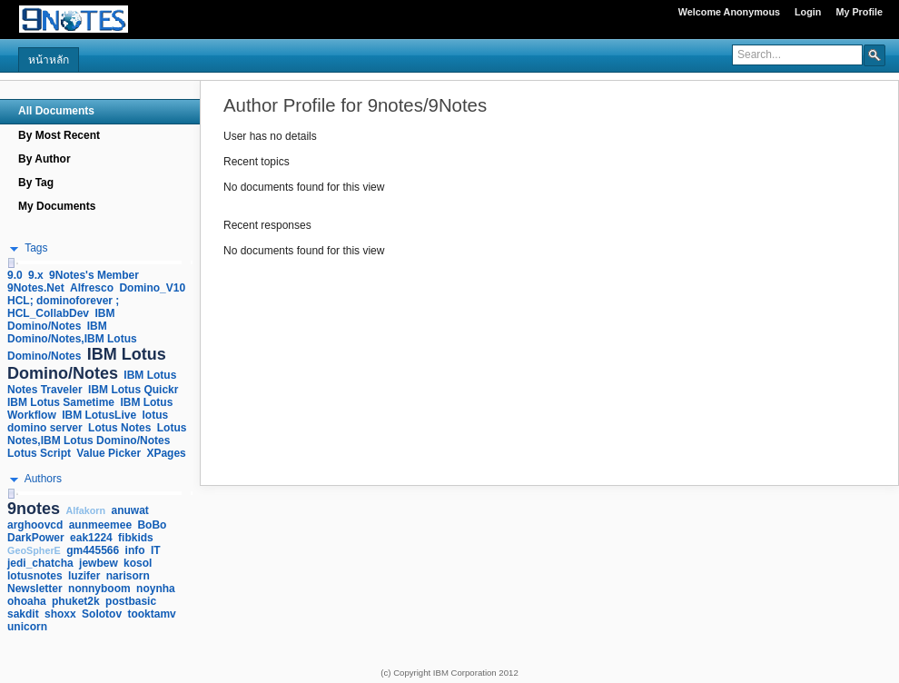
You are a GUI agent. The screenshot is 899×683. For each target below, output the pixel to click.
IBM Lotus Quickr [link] (133, 389)
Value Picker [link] (108, 453)
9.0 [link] (15, 275)
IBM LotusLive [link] (99, 415)
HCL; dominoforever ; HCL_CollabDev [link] (63, 307)
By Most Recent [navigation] (59, 135)
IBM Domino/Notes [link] (60, 319)
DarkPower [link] (35, 537)
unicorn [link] (27, 626)
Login (808, 11)
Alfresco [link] (92, 288)
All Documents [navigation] (56, 110)
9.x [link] (36, 275)
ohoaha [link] (26, 601)
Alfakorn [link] (85, 510)
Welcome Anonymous (729, 11)
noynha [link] (155, 588)
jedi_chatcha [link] (40, 563)
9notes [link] (33, 509)
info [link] (135, 550)
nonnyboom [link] (99, 588)
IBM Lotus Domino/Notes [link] (86, 363)
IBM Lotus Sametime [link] (60, 402)
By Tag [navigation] (36, 182)
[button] (874, 54)
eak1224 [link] (91, 537)
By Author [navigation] (44, 159)
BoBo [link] (151, 525)
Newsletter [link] (35, 588)
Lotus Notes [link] (119, 427)
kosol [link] (137, 563)
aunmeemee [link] (100, 525)
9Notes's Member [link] (94, 275)
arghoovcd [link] (35, 525)
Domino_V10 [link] (152, 288)
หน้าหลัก (48, 60)
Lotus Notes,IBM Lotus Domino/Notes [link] (96, 434)
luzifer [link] (84, 575)
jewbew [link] (98, 563)
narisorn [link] (128, 575)
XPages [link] (165, 453)
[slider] (10, 263)
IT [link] (156, 550)
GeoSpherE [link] (34, 550)
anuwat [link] (130, 510)
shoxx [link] (60, 614)
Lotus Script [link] (39, 453)
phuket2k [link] (76, 601)
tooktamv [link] (151, 614)
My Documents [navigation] (56, 206)
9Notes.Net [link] (35, 288)
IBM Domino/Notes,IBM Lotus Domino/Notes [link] (72, 341)
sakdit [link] (23, 614)
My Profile (859, 11)
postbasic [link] (130, 601)
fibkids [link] (135, 537)
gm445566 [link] (92, 550)
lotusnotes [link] (35, 575)
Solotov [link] (102, 614)
